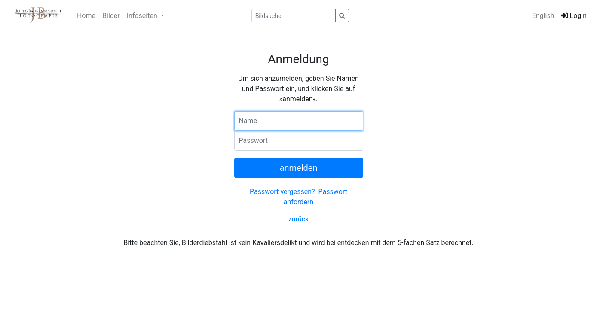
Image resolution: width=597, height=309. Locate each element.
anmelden (299, 168)
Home (86, 16)
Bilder (111, 16)
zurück (298, 219)
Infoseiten (143, 16)
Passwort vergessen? (282, 192)
